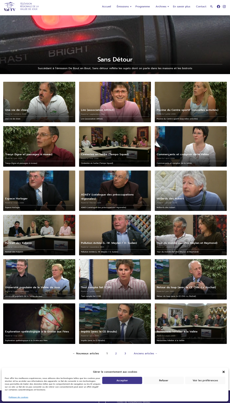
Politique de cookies (18, 397)
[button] (223, 371)
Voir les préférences (205, 380)
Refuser (163, 380)
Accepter (122, 380)
